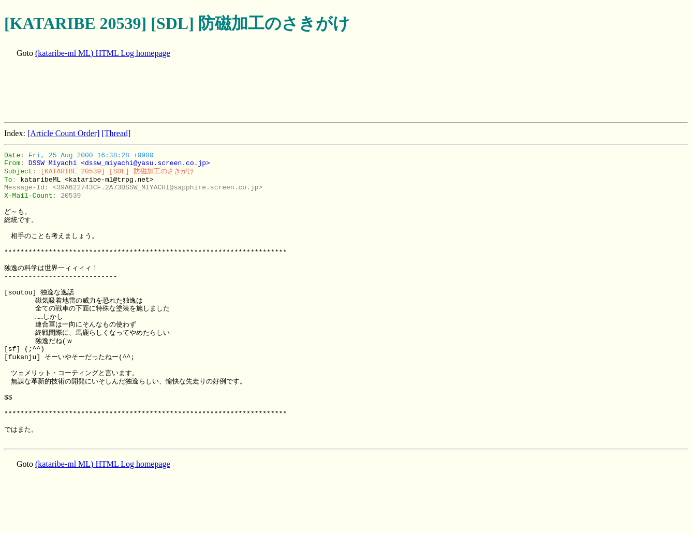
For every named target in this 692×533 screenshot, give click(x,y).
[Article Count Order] (63, 133)
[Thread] (115, 133)
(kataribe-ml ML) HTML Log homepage (102, 53)
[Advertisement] (192, 91)
